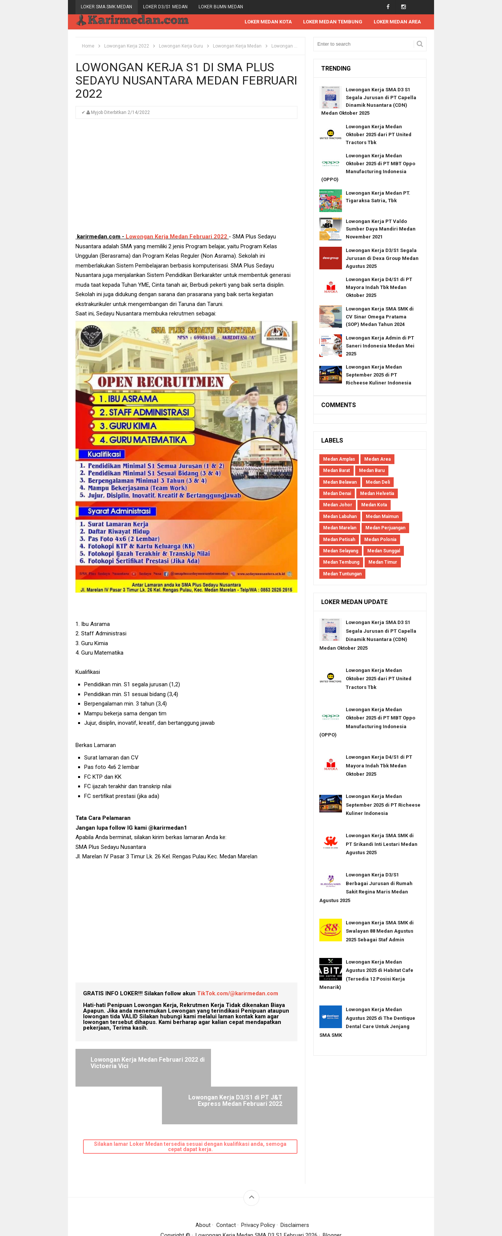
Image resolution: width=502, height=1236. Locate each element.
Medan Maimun (382, 517)
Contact (226, 1187)
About (203, 1187)
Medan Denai (337, 494)
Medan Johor (337, 505)
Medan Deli (378, 482)
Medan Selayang (340, 551)
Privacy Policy (259, 1187)
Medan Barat (336, 470)
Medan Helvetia (377, 494)
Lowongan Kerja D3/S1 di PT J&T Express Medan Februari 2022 (241, 1066)
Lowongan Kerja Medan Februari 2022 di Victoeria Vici (133, 1063)
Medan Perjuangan (385, 528)
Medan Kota (374, 505)
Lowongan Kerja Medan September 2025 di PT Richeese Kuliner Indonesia (378, 375)
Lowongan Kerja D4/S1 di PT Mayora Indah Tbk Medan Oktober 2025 (379, 287)
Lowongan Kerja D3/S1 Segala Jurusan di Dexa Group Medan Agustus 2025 (382, 258)
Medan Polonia (380, 540)
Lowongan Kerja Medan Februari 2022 (176, 237)
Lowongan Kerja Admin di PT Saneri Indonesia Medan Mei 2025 (380, 346)
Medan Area (377, 459)
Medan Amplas (339, 459)
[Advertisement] (186, 179)
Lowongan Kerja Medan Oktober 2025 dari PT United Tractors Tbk (378, 135)
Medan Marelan (339, 528)
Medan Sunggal (383, 551)
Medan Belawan (340, 482)
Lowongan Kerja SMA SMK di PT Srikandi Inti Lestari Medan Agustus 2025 (381, 844)
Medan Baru (372, 470)
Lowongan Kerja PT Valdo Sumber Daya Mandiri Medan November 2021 (381, 229)
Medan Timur (382, 562)
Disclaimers (295, 1187)
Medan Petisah (339, 540)
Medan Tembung (341, 562)
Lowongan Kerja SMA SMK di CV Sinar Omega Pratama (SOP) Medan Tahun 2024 (380, 317)
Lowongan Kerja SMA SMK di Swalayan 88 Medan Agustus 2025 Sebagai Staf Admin (380, 931)
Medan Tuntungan (342, 574)
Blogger (332, 1197)
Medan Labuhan (340, 517)
